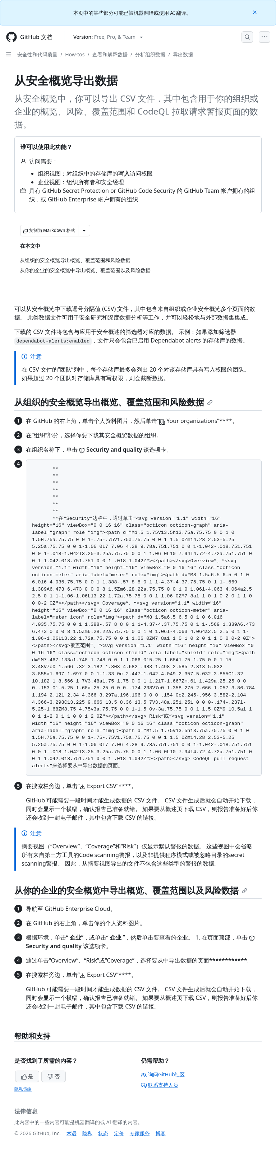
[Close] (255, 12)
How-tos (74, 54)
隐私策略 (23, 1089)
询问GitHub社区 (163, 1074)
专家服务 (140, 1133)
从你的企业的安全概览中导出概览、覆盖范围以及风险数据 (130, 890)
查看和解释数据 (110, 54)
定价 (119, 1133)
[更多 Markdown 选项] (84, 230)
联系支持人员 (159, 1084)
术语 (71, 1133)
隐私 (87, 1133)
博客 (161, 1133)
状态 (103, 1133)
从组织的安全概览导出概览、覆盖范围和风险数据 (113, 402)
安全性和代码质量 (37, 54)
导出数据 (183, 54)
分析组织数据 (150, 54)
